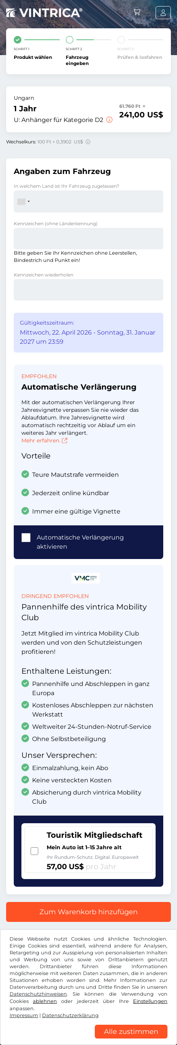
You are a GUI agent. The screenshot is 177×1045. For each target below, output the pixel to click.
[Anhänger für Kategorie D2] (108, 120)
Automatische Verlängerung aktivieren (80, 542)
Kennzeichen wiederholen (43, 275)
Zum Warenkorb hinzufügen (88, 912)
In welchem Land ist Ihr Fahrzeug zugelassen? (66, 186)
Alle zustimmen (131, 1031)
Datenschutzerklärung (70, 1015)
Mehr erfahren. (44, 440)
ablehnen (45, 1001)
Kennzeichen (55, 223)
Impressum (24, 1015)
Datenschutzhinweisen (38, 994)
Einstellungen (150, 1001)
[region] (88, 1039)
